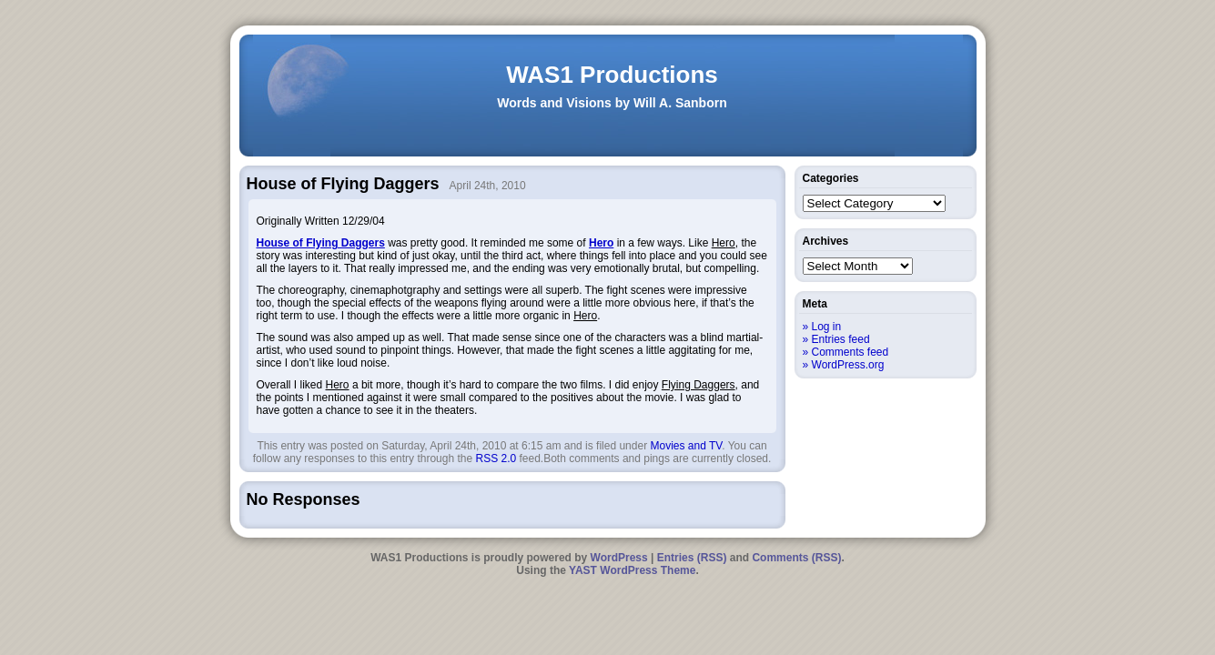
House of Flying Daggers (321, 243)
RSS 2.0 (495, 458)
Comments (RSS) (796, 557)
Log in (827, 326)
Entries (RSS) (692, 557)
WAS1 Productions (612, 74)
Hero (601, 243)
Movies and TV (686, 445)
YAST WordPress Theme (632, 570)
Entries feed (841, 339)
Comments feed (850, 352)
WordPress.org (848, 364)
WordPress (619, 557)
